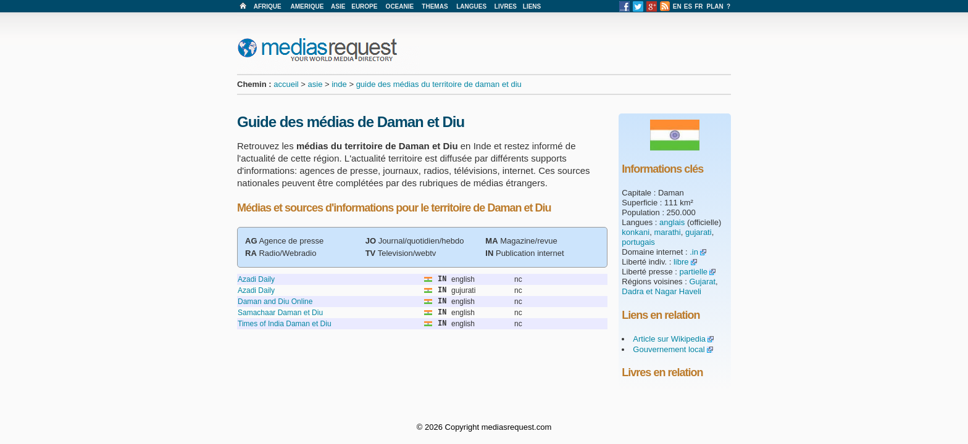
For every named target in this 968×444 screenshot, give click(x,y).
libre (681, 261)
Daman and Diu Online (275, 301)
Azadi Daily (256, 279)
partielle (694, 271)
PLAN (715, 6)
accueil (285, 84)
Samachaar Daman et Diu (280, 312)
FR (699, 6)
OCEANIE (400, 6)
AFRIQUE (268, 6)
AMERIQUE (307, 6)
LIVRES (505, 6)
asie (315, 84)
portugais (638, 242)
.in (694, 252)
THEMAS (435, 6)
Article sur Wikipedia (669, 338)
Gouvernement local (668, 349)
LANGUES (471, 6)
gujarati (698, 232)
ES (688, 6)
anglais (672, 222)
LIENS (532, 6)
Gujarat (702, 281)
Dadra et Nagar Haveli (661, 291)
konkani (635, 232)
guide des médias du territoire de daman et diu (439, 84)
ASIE (338, 6)
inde (339, 84)
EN (677, 6)
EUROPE (364, 6)
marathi (667, 232)
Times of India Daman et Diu (285, 323)
